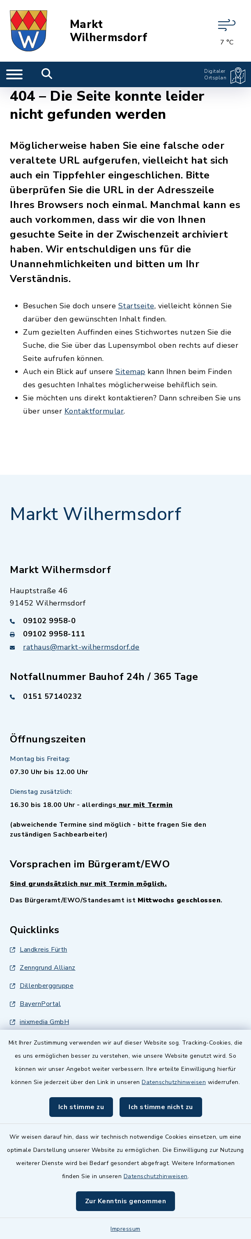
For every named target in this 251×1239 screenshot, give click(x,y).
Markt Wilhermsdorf (108, 31)
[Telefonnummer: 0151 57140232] (125, 696)
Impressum (125, 1229)
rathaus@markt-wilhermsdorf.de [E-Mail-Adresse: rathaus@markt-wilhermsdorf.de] (81, 647)
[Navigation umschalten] (14, 74)
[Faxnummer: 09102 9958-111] (125, 634)
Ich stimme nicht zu (161, 1107)
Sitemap (130, 372)
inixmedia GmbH (39, 1021)
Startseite (136, 306)
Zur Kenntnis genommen (125, 1201)
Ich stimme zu (81, 1107)
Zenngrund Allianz (43, 967)
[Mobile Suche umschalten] (47, 74)
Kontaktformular (94, 411)
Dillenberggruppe (42, 985)
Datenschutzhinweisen (174, 1082)
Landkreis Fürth (38, 949)
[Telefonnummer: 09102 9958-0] (125, 621)
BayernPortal (35, 1003)
